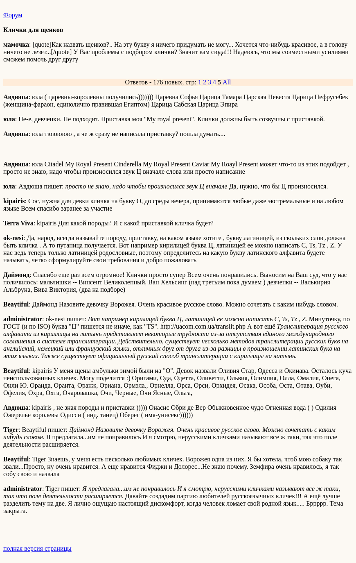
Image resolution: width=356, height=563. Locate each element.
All (227, 82)
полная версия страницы (37, 548)
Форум (12, 14)
